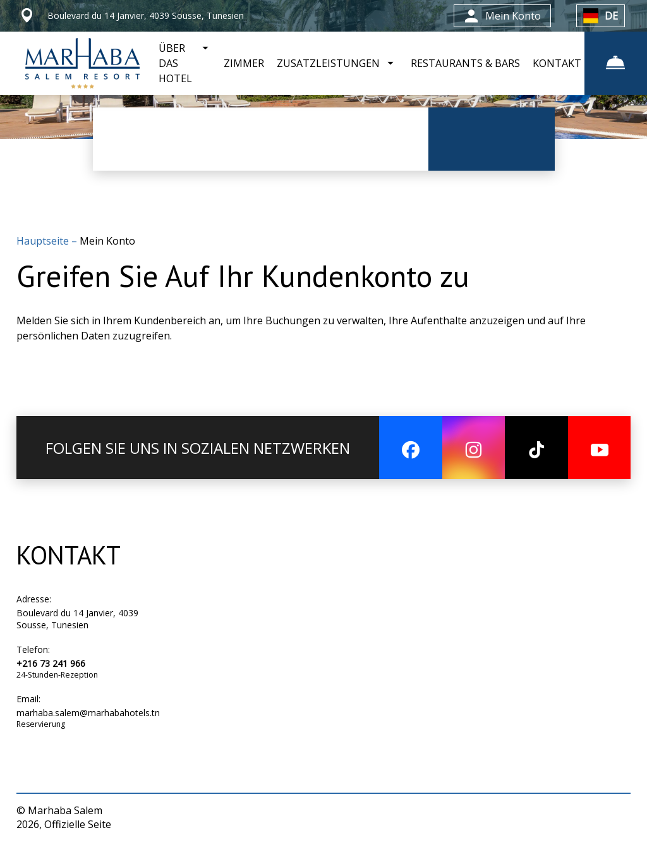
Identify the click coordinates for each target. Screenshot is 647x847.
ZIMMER (243, 63)
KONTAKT (556, 63)
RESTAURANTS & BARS (464, 63)
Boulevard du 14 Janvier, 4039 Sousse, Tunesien (77, 619)
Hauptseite (43, 241)
